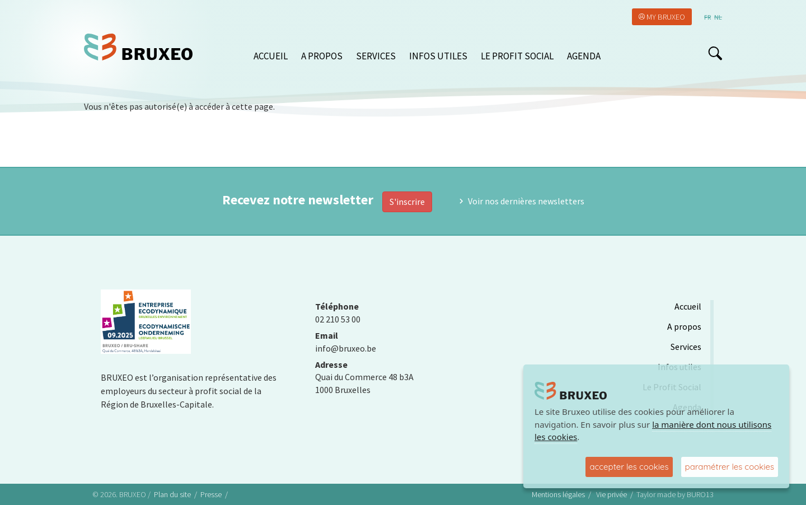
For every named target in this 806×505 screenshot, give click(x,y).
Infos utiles (438, 56)
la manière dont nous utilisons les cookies (653, 431)
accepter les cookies (628, 466)
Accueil (271, 56)
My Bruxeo (665, 17)
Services (376, 56)
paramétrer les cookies (729, 466)
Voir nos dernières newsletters (526, 201)
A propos (322, 56)
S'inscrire (407, 201)
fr (707, 17)
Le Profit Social (517, 56)
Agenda (584, 56)
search (715, 53)
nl (718, 17)
